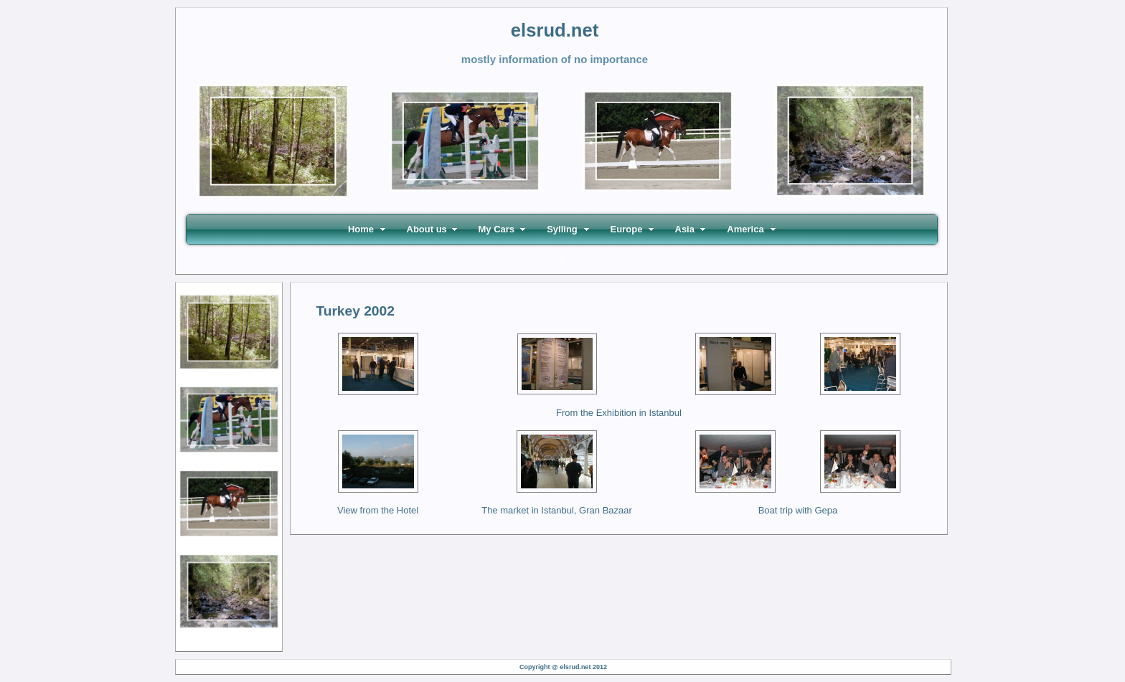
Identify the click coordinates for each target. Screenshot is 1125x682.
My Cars (497, 229)
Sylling (562, 229)
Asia (685, 229)
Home (361, 229)
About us (427, 229)
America (745, 229)
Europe (627, 229)
